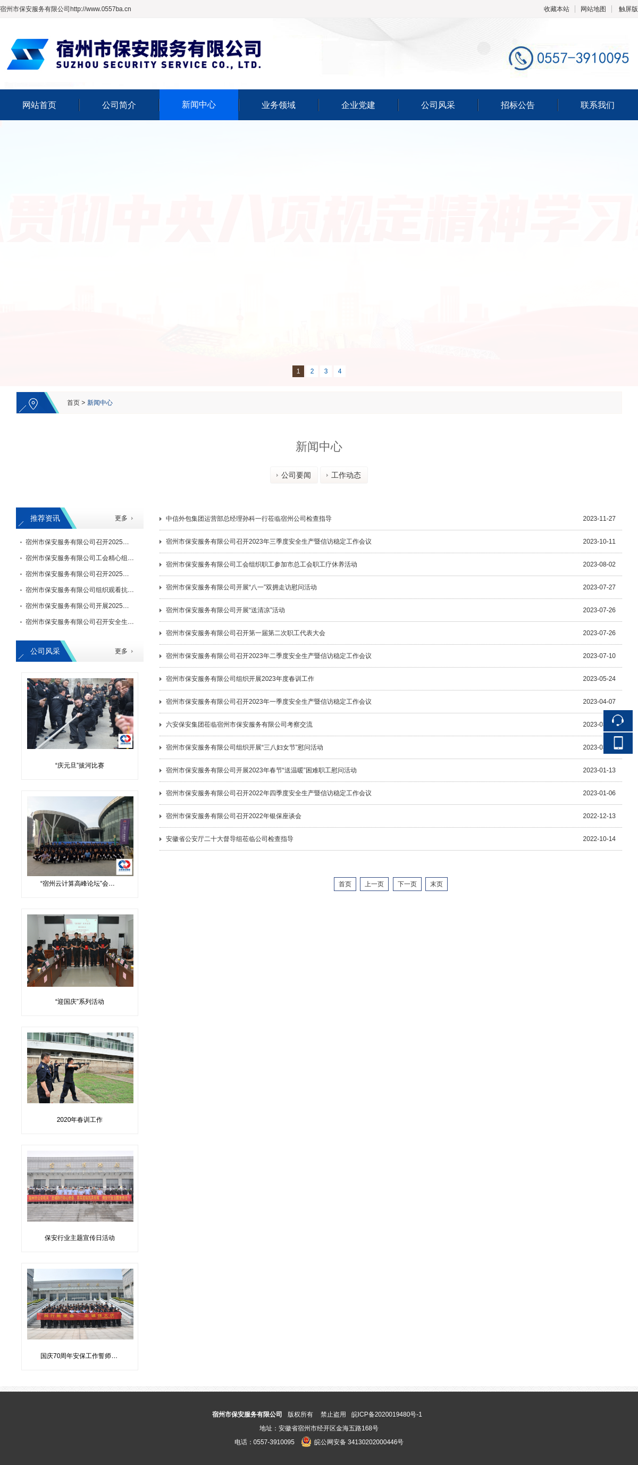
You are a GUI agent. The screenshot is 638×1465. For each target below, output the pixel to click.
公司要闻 (292, 475)
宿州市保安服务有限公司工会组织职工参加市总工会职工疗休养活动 (261, 564)
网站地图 (593, 9)
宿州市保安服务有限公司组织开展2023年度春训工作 (240, 678)
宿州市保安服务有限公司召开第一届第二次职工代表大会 (245, 633)
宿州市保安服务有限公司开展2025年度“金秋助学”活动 (102, 606)
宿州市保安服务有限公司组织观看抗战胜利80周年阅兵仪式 (109, 590)
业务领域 (279, 105)
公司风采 (438, 105)
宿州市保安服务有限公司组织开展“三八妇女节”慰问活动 (244, 747)
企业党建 (358, 105)
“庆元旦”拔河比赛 (79, 765)
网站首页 (39, 105)
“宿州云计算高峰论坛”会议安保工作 (83, 883)
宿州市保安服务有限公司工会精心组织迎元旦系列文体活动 (108, 558)
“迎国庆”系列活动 (79, 1001)
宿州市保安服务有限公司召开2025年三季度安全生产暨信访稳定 (116, 574)
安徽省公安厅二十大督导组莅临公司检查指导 (229, 839)
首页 (73, 402)
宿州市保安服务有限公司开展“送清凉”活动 (225, 610)
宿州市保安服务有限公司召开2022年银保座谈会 (233, 816)
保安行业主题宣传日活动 (80, 1238)
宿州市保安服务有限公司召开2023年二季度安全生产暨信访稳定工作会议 (269, 656)
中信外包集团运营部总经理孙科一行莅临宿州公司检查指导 (249, 518)
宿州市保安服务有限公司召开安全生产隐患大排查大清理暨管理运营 (121, 622)
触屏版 (628, 9)
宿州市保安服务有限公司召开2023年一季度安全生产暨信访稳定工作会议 (269, 701)
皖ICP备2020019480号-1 (386, 1414)
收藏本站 (556, 9)
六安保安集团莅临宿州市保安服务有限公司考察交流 (239, 724)
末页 (436, 884)
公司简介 (119, 105)
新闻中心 (199, 104)
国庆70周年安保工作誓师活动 (82, 1356)
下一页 (407, 884)
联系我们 (598, 105)
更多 (121, 518)
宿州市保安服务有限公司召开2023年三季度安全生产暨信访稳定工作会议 (269, 541)
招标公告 (518, 105)
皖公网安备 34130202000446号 (352, 1442)
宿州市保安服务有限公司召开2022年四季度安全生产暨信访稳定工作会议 (269, 793)
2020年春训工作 (80, 1119)
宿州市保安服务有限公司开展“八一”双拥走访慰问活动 (241, 587)
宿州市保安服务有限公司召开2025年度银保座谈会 (96, 542)
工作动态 (342, 475)
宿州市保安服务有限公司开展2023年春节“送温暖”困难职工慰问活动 (261, 770)
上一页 (374, 884)
